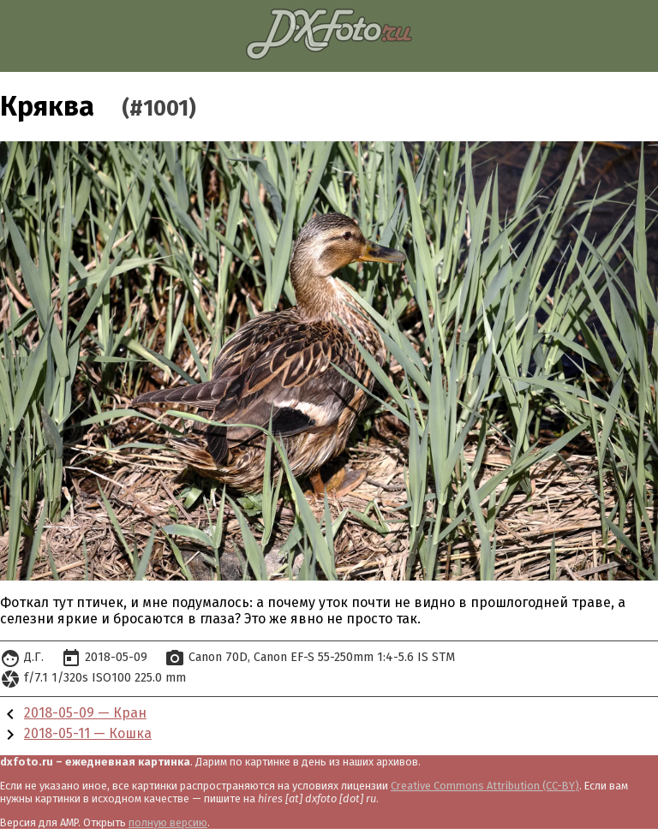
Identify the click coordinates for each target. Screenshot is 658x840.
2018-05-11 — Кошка (88, 733)
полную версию (168, 822)
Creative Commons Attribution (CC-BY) (485, 785)
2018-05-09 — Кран (85, 713)
